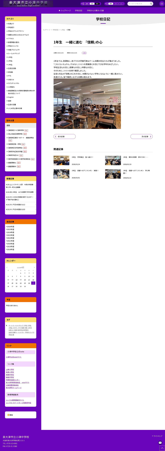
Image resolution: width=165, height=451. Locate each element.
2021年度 (10, 241)
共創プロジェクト (14, 50)
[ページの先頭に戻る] (162, 448)
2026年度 (10, 226)
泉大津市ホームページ (13, 387)
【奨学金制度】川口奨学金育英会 (21, 159)
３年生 (10, 64)
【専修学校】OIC (15, 155)
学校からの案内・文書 (95, 10)
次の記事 (145, 136)
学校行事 (11, 335)
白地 (92, 4)
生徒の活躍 (12, 104)
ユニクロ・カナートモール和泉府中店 (18, 403)
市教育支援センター (13, 380)
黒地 (97, 4)
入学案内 (11, 87)
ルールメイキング (14, 53)
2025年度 (10, 229)
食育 (9, 101)
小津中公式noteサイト (13, 357)
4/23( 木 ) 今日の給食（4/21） (15, 204)
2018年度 (10, 249)
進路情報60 (14, 166)
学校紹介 (11, 27)
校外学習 (20, 330)
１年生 (10, 57)
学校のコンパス (13, 46)
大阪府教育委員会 (12, 385)
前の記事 (61, 136)
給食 (15, 330)
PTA (9, 76)
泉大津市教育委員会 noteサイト (17, 382)
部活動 (10, 72)
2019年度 (10, 246)
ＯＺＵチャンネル (13, 83)
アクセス (11, 38)
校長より (11, 23)
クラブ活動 (21, 328)
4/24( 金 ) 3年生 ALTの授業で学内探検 (19, 192)
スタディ (15, 328)
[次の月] (34, 267)
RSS (11, 415)
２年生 (10, 61)
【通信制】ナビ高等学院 (18, 130)
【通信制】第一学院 (16, 144)
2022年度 (10, 238)
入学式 (30, 328)
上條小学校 (10, 369)
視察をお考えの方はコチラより (18, 35)
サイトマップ (158, 436)
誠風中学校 (10, 377)
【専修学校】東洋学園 (17, 151)
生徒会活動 (12, 68)
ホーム (11, 325)
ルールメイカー (20, 332)
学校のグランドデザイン (16, 31)
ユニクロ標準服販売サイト (15, 400)
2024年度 (10, 232)
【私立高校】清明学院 (17, 134)
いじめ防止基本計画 (15, 108)
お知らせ (11, 79)
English (11, 97)
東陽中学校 (10, 375)
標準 (111, 4)
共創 (26, 328)
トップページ (66, 10)
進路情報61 (14, 163)
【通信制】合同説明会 (17, 148)
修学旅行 (26, 330)
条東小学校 (10, 372)
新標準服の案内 (13, 42)
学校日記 (78, 10)
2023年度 (10, 235)
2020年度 (10, 243)
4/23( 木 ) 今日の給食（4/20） (15, 209)
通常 (87, 4)
